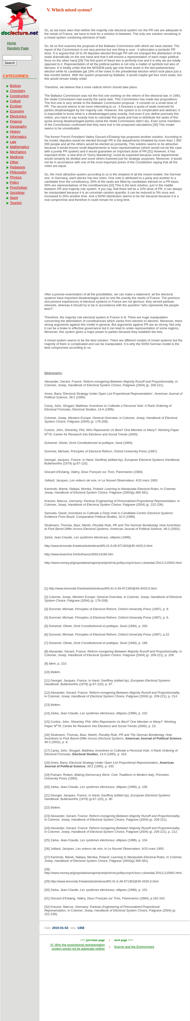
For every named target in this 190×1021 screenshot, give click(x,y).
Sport (14, 198)
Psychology (18, 187)
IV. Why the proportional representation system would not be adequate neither (77, 946)
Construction (19, 96)
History (15, 132)
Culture (15, 101)
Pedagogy (17, 167)
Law (13, 142)
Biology (15, 86)
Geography (18, 126)
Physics (16, 177)
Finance (16, 121)
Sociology (17, 193)
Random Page (18, 48)
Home (11, 43)
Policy (14, 182)
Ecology (16, 106)
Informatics (18, 137)
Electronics (18, 116)
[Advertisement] (114, 244)
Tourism (16, 203)
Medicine (16, 157)
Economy (17, 111)
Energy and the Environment (134, 947)
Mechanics (18, 152)
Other (14, 162)
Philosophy (18, 172)
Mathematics (19, 147)
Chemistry (17, 91)
